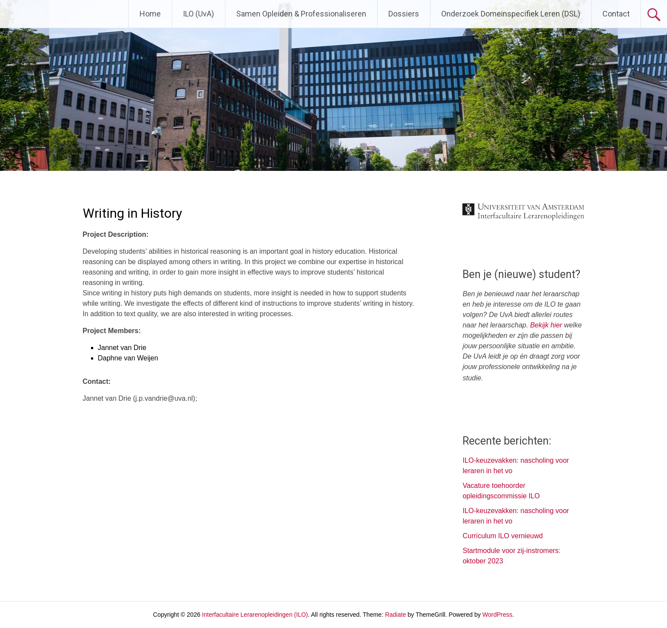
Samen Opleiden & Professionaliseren (301, 13)
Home (150, 13)
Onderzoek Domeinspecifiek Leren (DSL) (510, 13)
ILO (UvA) (198, 13)
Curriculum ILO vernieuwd (502, 536)
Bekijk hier (546, 325)
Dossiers (403, 13)
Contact (616, 13)
